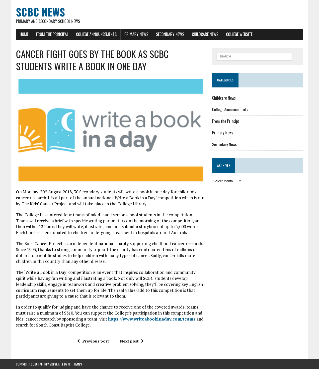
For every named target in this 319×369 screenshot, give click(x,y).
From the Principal (52, 34)
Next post (132, 341)
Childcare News (205, 34)
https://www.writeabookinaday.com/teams (151, 319)
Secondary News (170, 34)
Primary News (136, 34)
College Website (239, 34)
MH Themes (75, 364)
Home (24, 34)
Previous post (93, 341)
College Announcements (96, 34)
